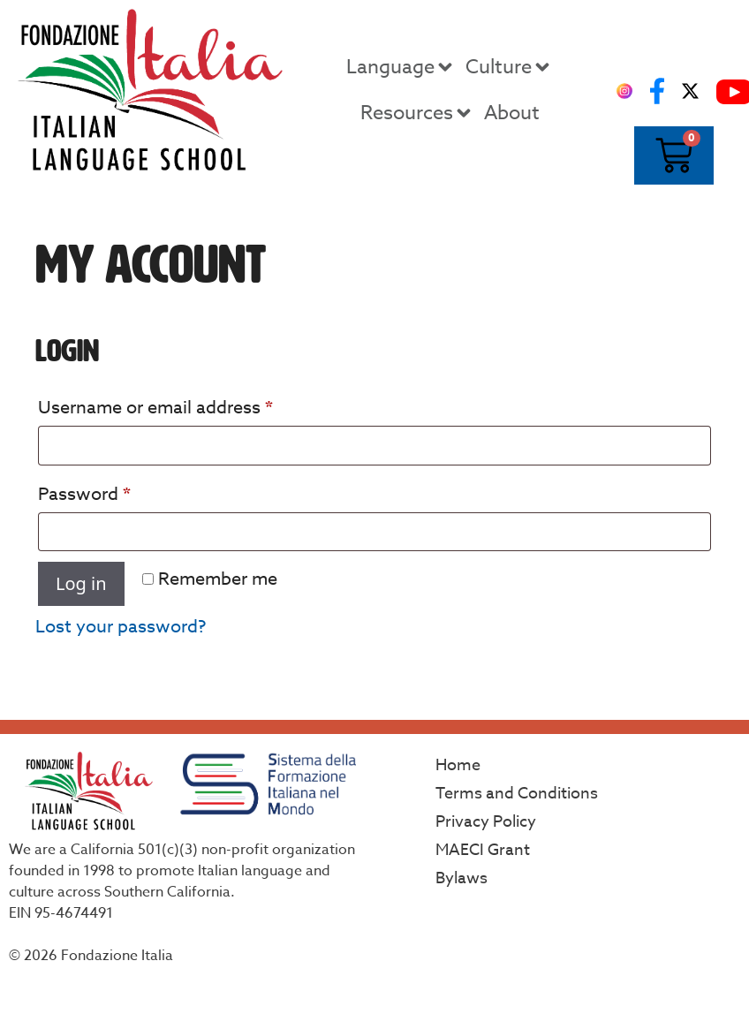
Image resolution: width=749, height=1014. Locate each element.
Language (401, 67)
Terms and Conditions (516, 794)
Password (120, 491)
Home (457, 765)
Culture (509, 67)
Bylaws (461, 878)
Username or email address (191, 405)
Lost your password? (120, 626)
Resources (417, 113)
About (512, 113)
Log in (81, 583)
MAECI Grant (482, 850)
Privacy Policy (485, 822)
